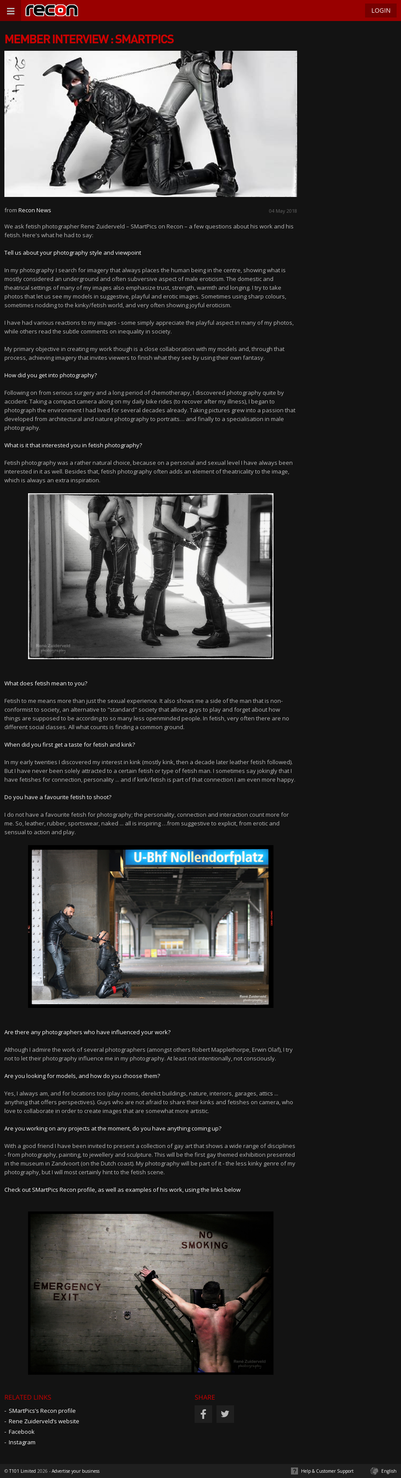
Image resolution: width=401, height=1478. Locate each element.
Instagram (22, 1442)
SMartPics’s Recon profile (42, 1411)
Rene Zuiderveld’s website (44, 1421)
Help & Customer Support (327, 1471)
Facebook (22, 1432)
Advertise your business (75, 1471)
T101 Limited (22, 1471)
